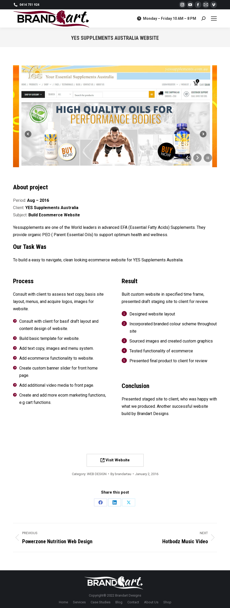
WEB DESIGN (97, 474)
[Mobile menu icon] (214, 18)
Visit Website (115, 460)
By (120, 474)
